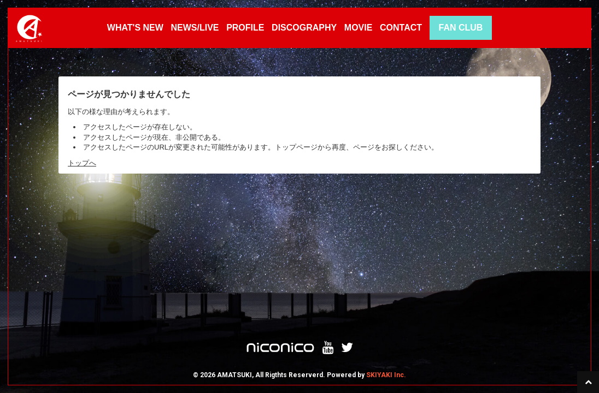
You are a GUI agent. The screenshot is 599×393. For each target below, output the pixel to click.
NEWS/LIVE (195, 27)
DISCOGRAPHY (304, 27)
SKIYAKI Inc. (386, 245)
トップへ (82, 163)
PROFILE (245, 27)
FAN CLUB (460, 27)
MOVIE (358, 27)
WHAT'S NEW (135, 27)
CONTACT (401, 27)
